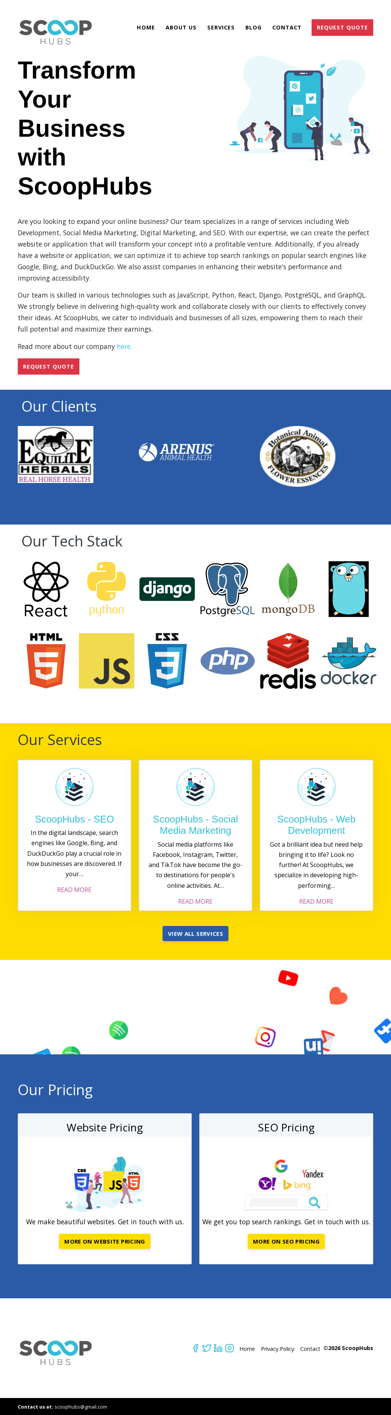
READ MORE (74, 890)
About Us (181, 27)
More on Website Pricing (104, 1241)
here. (124, 346)
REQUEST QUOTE (342, 27)
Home (146, 27)
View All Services (195, 933)
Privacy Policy (277, 1348)
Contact (287, 27)
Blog (253, 27)
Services (221, 27)
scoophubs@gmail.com (80, 1406)
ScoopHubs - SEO (74, 819)
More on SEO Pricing (286, 1241)
